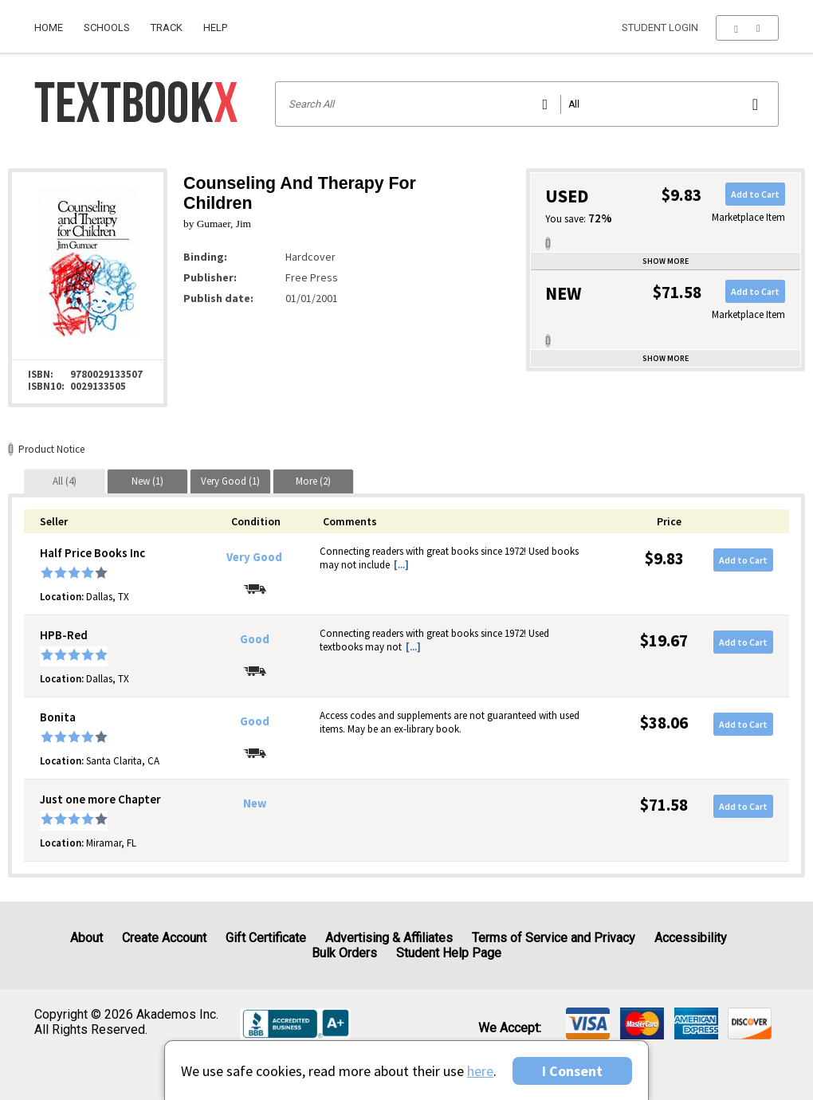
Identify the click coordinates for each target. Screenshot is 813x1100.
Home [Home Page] (48, 27)
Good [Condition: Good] (254, 639)
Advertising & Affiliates (389, 937)
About (86, 937)
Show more (665, 261)
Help (215, 27)
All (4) (65, 481)
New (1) (147, 481)
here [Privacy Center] (480, 1071)
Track (167, 27)
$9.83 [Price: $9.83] (664, 558)
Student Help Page (448, 953)
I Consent (572, 1071)
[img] (588, 1023)
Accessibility (690, 937)
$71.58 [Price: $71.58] (664, 804)
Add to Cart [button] (755, 194)
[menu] (747, 28)
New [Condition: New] (254, 803)
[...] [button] (401, 565)
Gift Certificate (266, 937)
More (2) (313, 481)
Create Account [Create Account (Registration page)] (164, 937)
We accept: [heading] (509, 1028)
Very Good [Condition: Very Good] (254, 557)
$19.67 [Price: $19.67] (664, 640)
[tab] (64, 481)
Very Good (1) (230, 481)
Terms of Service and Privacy (553, 937)
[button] (747, 28)
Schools (107, 27)
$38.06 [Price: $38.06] (664, 722)
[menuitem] (53, 21)
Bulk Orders (344, 953)
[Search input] (527, 104)
